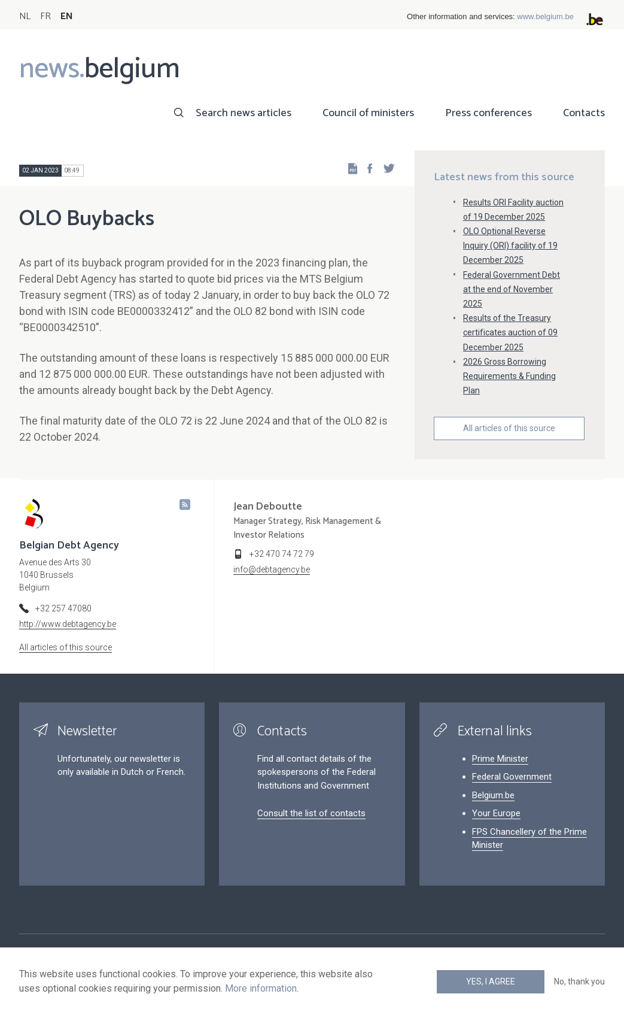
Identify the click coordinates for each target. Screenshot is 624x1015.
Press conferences (488, 113)
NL (25, 16)
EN (66, 16)
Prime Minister (500, 758)
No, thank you (579, 981)
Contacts (584, 113)
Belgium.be (493, 795)
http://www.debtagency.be (67, 624)
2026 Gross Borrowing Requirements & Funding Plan (509, 376)
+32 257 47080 (63, 608)
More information (261, 988)
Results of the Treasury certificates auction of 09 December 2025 (510, 332)
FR (45, 16)
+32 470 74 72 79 (281, 554)
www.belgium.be (545, 16)
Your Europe (496, 813)
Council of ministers (368, 113)
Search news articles (243, 113)
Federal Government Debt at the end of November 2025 (511, 289)
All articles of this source (509, 428)
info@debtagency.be (271, 569)
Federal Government (512, 776)
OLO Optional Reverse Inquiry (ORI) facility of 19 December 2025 (510, 245)
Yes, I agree (490, 981)
